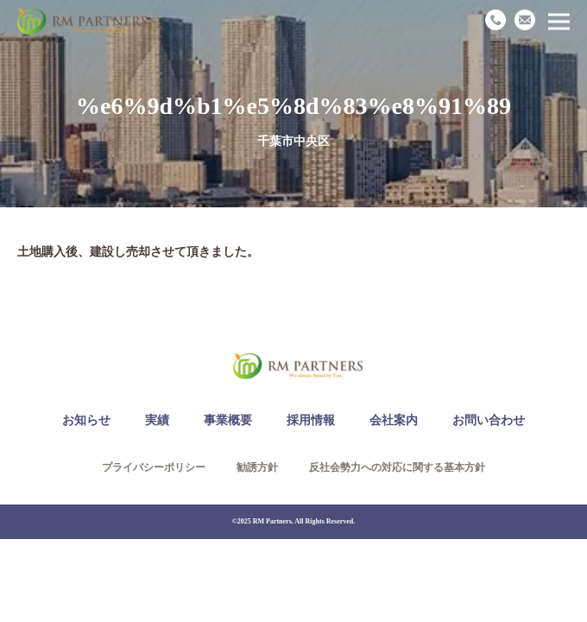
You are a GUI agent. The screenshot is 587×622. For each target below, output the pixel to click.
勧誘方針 (257, 467)
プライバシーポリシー (153, 467)
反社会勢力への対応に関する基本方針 (397, 467)
